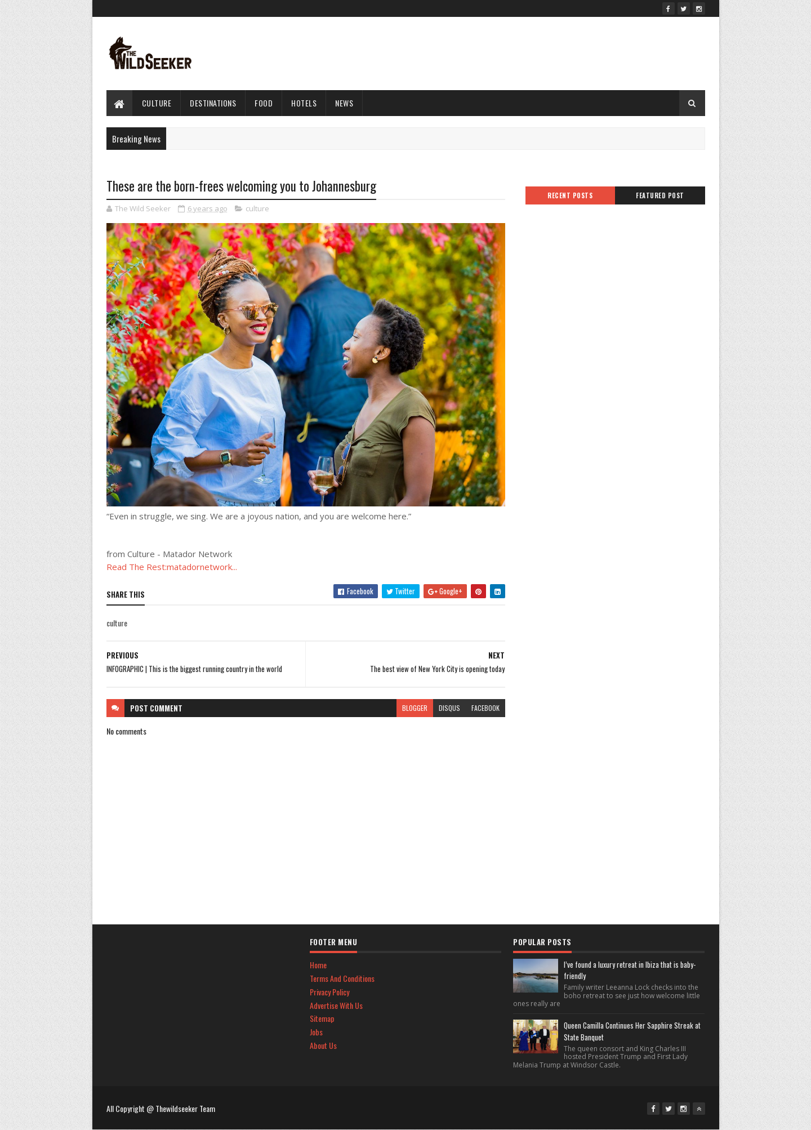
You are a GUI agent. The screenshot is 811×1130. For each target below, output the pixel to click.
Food (264, 103)
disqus (449, 708)
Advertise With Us (336, 1005)
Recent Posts (569, 195)
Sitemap (322, 1018)
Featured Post (660, 195)
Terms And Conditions (342, 978)
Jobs (316, 1032)
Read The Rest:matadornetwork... (171, 566)
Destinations (213, 103)
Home (318, 965)
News (344, 103)
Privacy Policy (329, 992)
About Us (323, 1045)
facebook (485, 708)
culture (157, 103)
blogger (414, 708)
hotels (304, 103)
